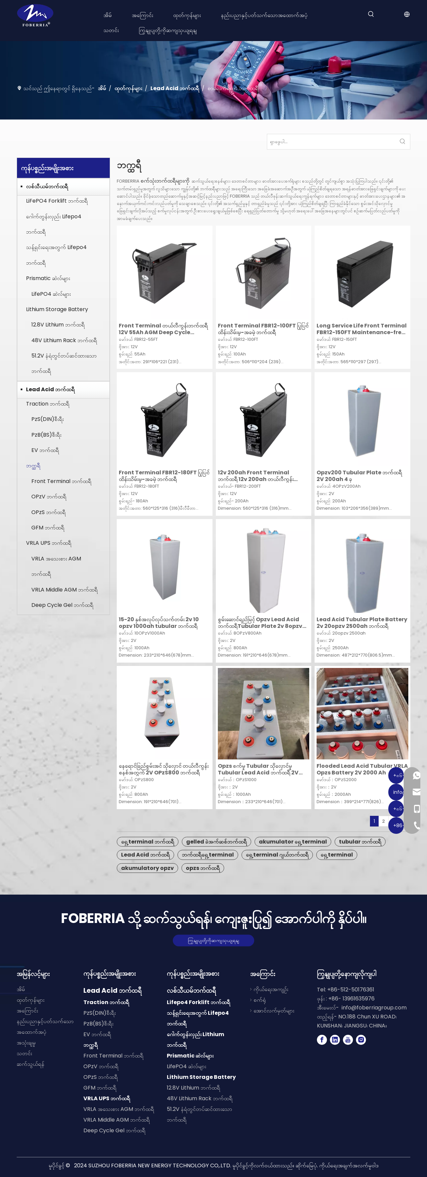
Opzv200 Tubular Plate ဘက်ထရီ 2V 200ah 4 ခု (359, 476)
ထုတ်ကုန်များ (30, 1000)
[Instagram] (361, 1040)
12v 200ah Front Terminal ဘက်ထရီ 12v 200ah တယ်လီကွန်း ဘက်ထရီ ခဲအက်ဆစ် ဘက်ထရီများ (256, 476)
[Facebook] (322, 1040)
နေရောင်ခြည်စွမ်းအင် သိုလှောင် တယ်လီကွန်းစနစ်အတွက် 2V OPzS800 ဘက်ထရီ (163, 769)
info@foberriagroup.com (374, 1007)
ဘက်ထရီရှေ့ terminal (208, 855)
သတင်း (24, 1053)
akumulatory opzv (147, 868)
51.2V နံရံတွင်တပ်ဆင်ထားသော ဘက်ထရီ (64, 363)
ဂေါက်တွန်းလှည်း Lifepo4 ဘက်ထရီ (53, 224)
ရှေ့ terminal (337, 855)
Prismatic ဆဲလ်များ (48, 278)
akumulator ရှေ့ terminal (293, 842)
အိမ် (21, 989)
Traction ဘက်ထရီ (47, 404)
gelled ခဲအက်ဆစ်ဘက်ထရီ (216, 842)
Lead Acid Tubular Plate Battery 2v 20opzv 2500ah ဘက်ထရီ (362, 623)
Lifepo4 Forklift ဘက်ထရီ (198, 1002)
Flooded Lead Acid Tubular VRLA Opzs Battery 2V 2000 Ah (362, 769)
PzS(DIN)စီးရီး (47, 419)
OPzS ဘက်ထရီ (48, 512)
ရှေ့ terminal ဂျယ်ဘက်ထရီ (277, 855)
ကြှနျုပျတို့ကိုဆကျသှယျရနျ (213, 940)
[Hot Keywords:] (371, 14)
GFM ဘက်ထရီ (47, 527)
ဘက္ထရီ (33, 465)
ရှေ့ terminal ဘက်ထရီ (147, 842)
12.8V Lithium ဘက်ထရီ (58, 324)
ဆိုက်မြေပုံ (306, 1165)
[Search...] (331, 141)
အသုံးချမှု (26, 1042)
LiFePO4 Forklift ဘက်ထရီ (57, 201)
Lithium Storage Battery (57, 309)
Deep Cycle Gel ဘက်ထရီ (62, 605)
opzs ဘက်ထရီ (203, 868)
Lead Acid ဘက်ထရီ (50, 389)
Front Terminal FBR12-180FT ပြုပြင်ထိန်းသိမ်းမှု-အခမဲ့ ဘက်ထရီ (164, 476)
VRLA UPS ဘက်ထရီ (48, 543)
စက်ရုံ (260, 1000)
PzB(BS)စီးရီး (46, 435)
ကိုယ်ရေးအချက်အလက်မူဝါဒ (349, 1165)
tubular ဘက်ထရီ (360, 842)
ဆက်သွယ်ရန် (30, 1064)
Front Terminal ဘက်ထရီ (61, 481)
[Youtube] (348, 1040)
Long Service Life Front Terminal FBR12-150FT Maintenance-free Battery (362, 329)
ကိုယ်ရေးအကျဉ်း (271, 989)
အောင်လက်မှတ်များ (274, 1010)
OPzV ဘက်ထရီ (48, 496)
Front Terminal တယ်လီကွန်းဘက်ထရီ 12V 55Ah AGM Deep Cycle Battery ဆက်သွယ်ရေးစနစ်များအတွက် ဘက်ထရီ (163, 329)
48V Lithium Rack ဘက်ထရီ (64, 340)
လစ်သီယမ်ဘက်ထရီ (47, 186)
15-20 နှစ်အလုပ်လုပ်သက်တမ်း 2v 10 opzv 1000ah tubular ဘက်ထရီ (159, 623)
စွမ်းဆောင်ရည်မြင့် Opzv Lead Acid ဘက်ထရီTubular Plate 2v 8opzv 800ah (260, 623)
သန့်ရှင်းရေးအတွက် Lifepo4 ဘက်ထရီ (56, 254)
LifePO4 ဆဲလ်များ (51, 294)
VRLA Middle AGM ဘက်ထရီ (64, 590)
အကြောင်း (27, 1010)
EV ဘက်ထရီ (45, 450)
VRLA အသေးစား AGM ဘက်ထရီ (56, 566)
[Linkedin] (335, 1040)
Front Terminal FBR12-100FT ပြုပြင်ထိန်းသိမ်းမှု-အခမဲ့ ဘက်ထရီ (263, 329)
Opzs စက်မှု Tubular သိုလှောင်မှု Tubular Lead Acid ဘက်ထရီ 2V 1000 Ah (258, 769)
